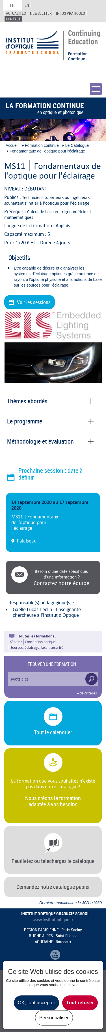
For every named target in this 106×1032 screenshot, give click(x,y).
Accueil (12, 145)
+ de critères (87, 693)
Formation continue (42, 145)
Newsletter (41, 13)
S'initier (16, 641)
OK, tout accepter (36, 1002)
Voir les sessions (34, 302)
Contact (13, 19)
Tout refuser (80, 1002)
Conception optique (40, 641)
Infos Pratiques (70, 13)
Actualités (16, 13)
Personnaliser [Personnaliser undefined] (54, 1017)
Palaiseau (26, 541)
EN (27, 5)
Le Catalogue (77, 145)
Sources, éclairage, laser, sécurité (36, 647)
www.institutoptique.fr (53, 919)
